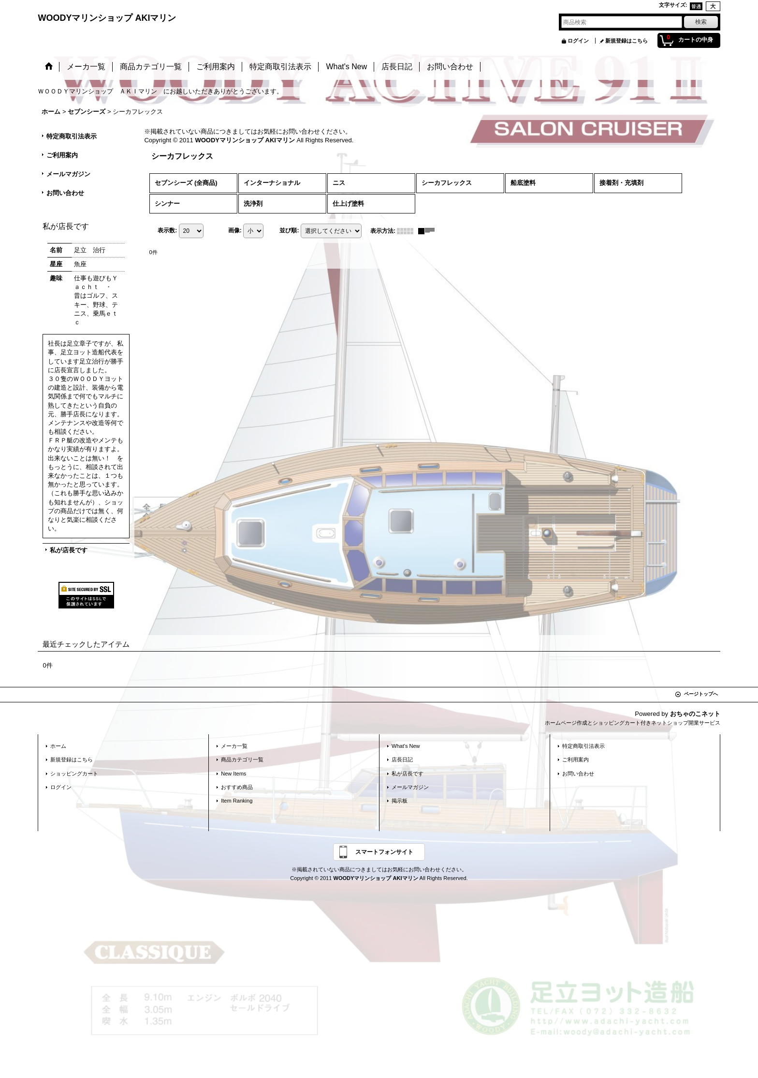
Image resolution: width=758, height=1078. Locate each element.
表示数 (167, 230)
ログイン (578, 41)
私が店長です (68, 550)
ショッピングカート (74, 773)
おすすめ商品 (237, 787)
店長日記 (402, 759)
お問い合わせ (65, 193)
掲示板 (400, 801)
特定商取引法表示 (71, 136)
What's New (406, 746)
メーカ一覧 (234, 746)
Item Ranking (236, 801)
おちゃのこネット (695, 713)
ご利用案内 (62, 155)
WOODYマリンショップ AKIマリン (107, 18)
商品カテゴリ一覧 (242, 759)
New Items (233, 773)
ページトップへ (701, 694)
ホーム (58, 746)
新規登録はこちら (626, 41)
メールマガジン (68, 174)
